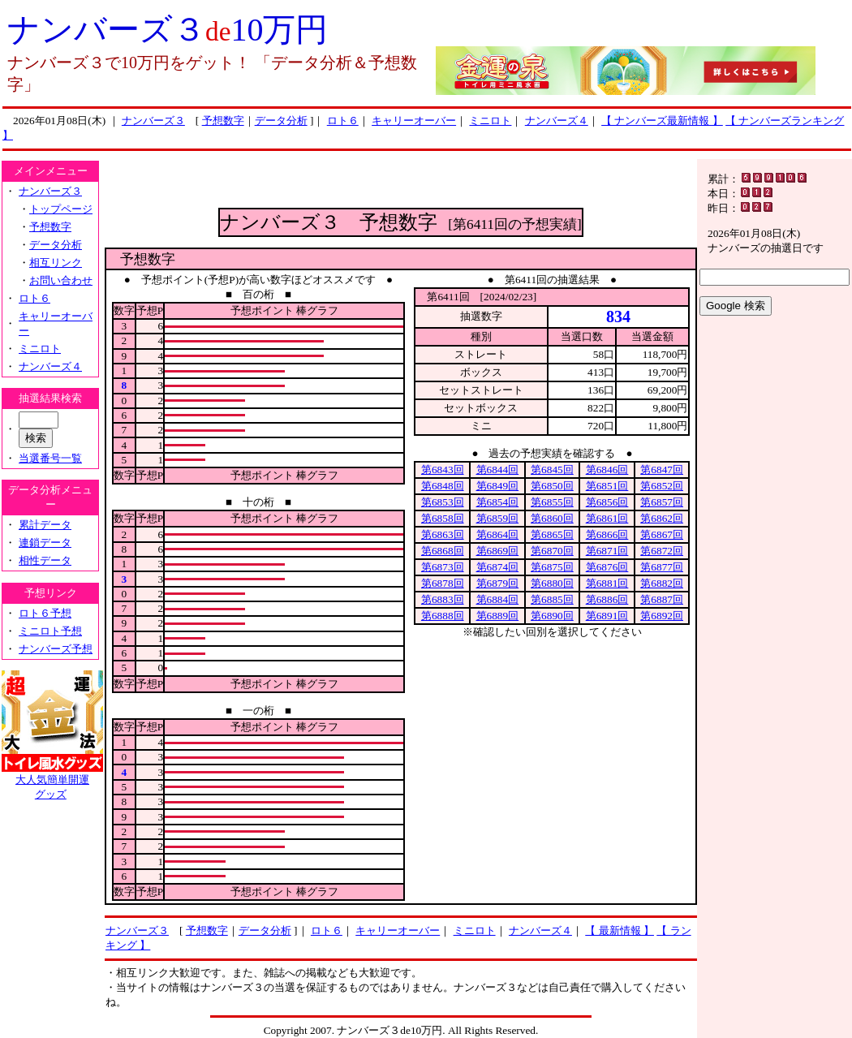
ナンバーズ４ (556, 120)
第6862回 (661, 518)
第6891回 (607, 615)
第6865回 (552, 534)
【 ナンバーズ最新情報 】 (662, 120)
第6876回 (607, 567)
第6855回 (552, 502)
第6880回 (552, 583)
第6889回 (497, 615)
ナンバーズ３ (153, 120)
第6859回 (497, 518)
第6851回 (607, 486)
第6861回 (607, 518)
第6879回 (497, 583)
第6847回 (661, 469)
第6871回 (607, 551)
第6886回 (607, 599)
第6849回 (497, 486)
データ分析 (281, 120)
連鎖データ (45, 542)
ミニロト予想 (50, 631)
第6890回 (552, 615)
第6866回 (607, 534)
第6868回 (442, 551)
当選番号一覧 (50, 458)
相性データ (45, 560)
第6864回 (497, 534)
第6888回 (442, 615)
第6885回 (552, 599)
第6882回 (661, 583)
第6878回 (442, 583)
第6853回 (442, 502)
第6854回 (497, 502)
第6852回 (661, 486)
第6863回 (442, 534)
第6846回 (607, 469)
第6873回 (442, 567)
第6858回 (442, 518)
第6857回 (661, 502)
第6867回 (661, 534)
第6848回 (442, 486)
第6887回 (661, 599)
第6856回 (607, 502)
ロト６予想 (45, 613)
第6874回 (497, 567)
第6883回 (442, 599)
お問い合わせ (61, 280)
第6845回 (552, 469)
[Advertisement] (401, 183)
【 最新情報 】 (619, 930)
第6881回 (607, 583)
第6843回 (442, 469)
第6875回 (552, 567)
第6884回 (497, 599)
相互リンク (55, 262)
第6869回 (497, 551)
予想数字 (223, 120)
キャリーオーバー (414, 120)
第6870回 (552, 551)
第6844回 (497, 469)
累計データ (45, 525)
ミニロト (490, 120)
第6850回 (552, 486)
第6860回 (552, 518)
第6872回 (661, 551)
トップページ (61, 209)
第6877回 (661, 567)
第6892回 (661, 615)
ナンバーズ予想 (56, 649)
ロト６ (343, 120)
